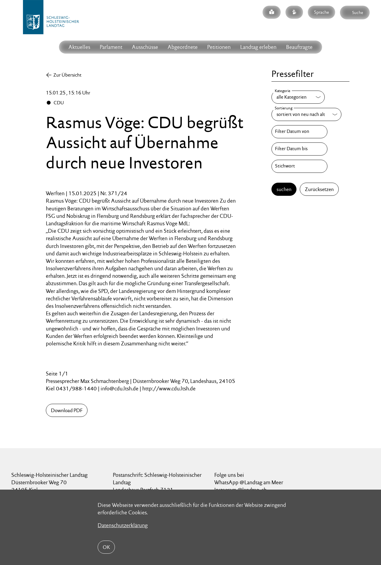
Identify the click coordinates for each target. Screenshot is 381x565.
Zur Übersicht (67, 75)
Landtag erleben (258, 47)
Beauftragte (299, 47)
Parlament (111, 47)
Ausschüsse (145, 47)
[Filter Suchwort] (299, 166)
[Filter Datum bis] (299, 149)
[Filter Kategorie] (298, 97)
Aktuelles (79, 47)
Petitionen (219, 47)
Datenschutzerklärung (123, 525)
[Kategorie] (298, 97)
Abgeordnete (183, 47)
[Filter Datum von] (299, 131)
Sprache (321, 12)
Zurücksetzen (319, 189)
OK (106, 547)
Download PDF (66, 410)
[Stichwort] (299, 166)
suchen (284, 189)
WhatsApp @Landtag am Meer (248, 482)
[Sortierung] (306, 114)
